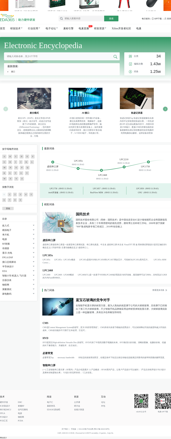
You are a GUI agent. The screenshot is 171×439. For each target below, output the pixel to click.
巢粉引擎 (68, 28)
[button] (165, 109)
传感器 (5, 248)
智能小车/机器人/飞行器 (14, 275)
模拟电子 (6, 230)
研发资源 (99, 28)
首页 (2, 28)
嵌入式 (5, 225)
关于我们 (66, 429)
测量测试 (6, 289)
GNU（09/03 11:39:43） (148, 192)
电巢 (138, 28)
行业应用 (33, 28)
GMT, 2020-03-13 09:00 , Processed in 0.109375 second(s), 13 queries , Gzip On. (85, 433)
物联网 (5, 285)
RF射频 (6, 244)
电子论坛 (51, 28)
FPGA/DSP (7, 257)
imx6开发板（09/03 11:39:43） (61, 192)
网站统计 (3, 438)
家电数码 (6, 294)
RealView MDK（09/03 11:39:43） (104, 192)
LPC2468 (102, 175)
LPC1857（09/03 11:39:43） (105, 188)
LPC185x (78, 161)
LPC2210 (124, 159)
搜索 (111, 18)
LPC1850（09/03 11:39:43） (148, 188)
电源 (4, 239)
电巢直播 (84, 28)
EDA (4, 271)
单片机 (5, 234)
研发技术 (15, 28)
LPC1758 (145, 166)
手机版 (75, 429)
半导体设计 (8, 266)
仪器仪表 (6, 280)
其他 (8, 208)
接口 (13, 72)
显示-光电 (7, 253)
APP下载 (157, 19)
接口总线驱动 (9, 262)
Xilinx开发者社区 (121, 28)
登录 (167, 19)
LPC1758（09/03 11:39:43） (61, 188)
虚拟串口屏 (52, 166)
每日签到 (146, 19)
